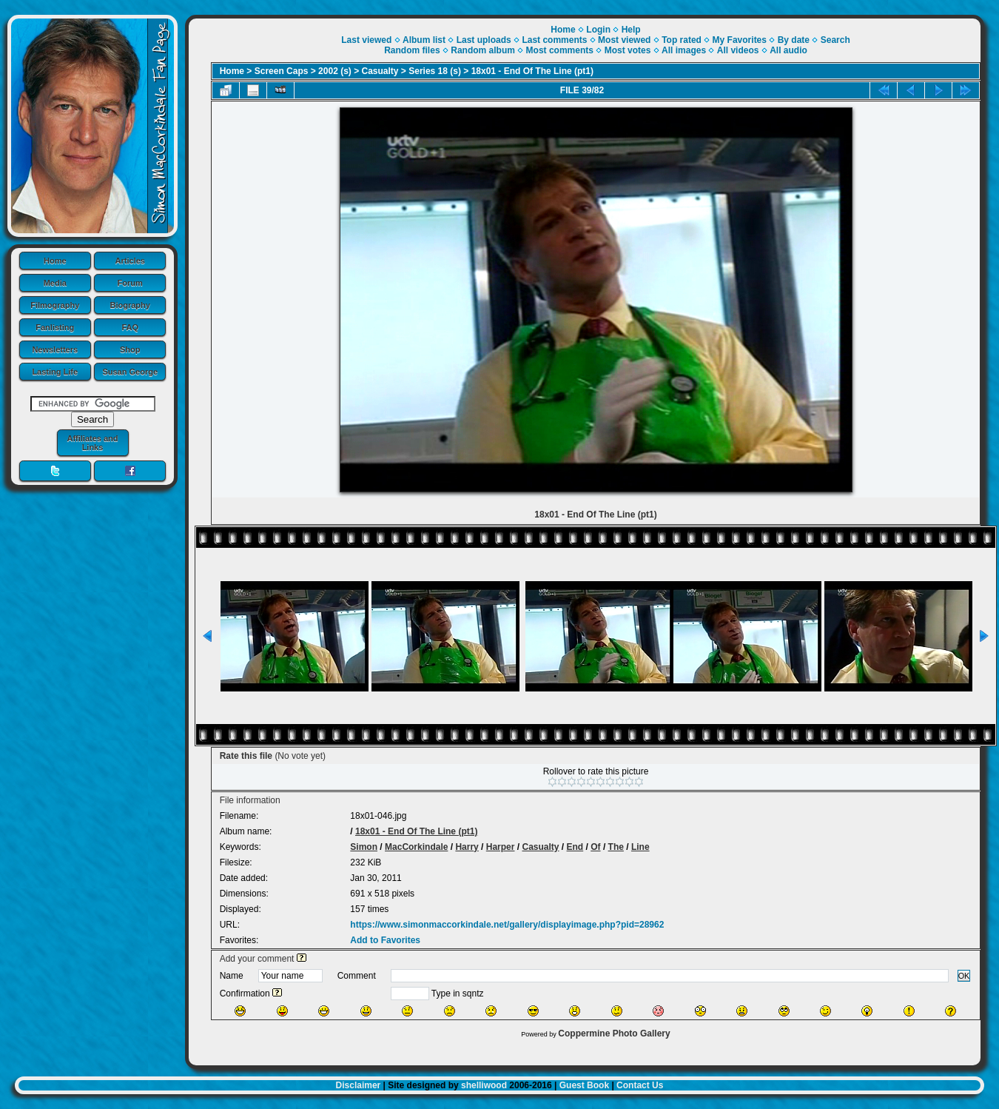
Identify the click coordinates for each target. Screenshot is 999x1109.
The (616, 847)
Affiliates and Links (92, 443)
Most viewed (624, 40)
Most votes (628, 50)
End (575, 847)
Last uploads (484, 40)
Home (55, 260)
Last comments (554, 40)
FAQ (129, 327)
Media (55, 282)
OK (964, 975)
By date (794, 40)
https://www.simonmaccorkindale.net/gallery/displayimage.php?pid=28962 (507, 924)
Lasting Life (55, 371)
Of (595, 847)
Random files (412, 50)
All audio (788, 50)
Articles (130, 260)
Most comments (559, 50)
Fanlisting (55, 327)
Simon (363, 847)
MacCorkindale (416, 847)
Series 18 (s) (434, 71)
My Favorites (740, 40)
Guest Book (584, 1085)
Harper (500, 847)
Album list (424, 40)
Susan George (130, 371)
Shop (130, 349)
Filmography (54, 305)
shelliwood (484, 1085)
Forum (130, 282)
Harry (466, 847)
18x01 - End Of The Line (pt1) (532, 71)
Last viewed (366, 40)
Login (598, 29)
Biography (130, 305)
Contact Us (639, 1085)
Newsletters (55, 349)
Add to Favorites (385, 940)
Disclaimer (358, 1085)
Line (640, 847)
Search (835, 40)
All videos (738, 50)
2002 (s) (335, 71)
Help (631, 29)
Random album (483, 50)
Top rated (682, 40)
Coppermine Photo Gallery (614, 1033)
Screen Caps (282, 71)
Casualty (380, 71)
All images (684, 50)
